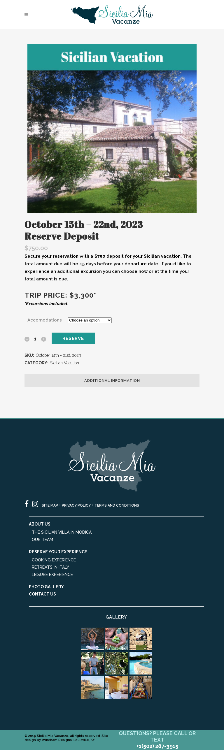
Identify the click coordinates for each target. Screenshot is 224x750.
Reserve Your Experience (58, 552)
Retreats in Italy (50, 567)
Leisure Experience (52, 574)
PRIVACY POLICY (76, 505)
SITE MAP (50, 505)
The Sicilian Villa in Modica (62, 532)
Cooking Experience (54, 560)
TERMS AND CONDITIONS (116, 505)
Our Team (42, 539)
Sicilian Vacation (64, 363)
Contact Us (42, 594)
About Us (39, 524)
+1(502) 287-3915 (157, 746)
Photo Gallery (46, 587)
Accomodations (44, 320)
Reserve (73, 338)
